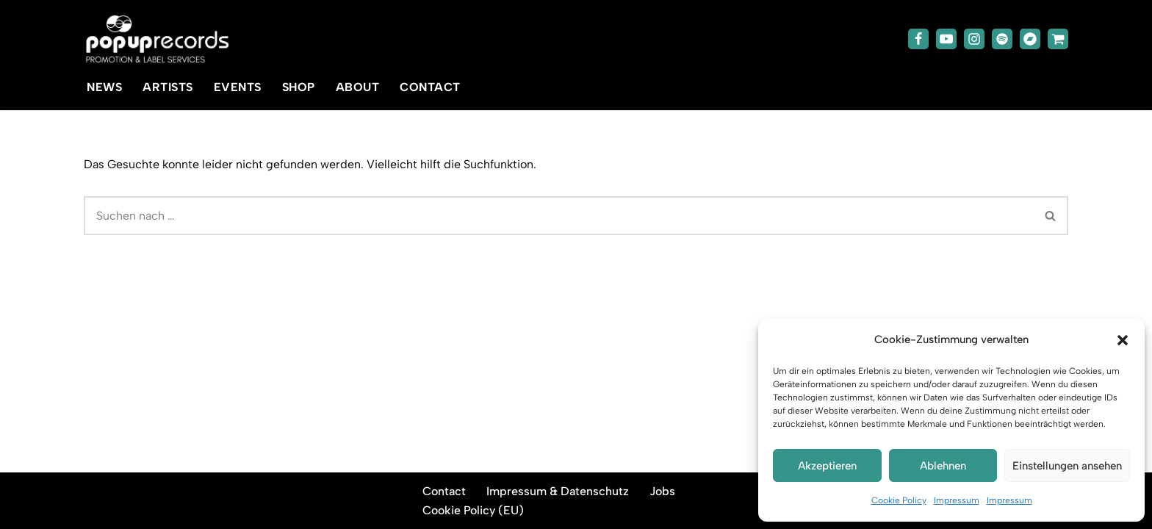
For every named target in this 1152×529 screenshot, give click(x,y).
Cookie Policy (898, 500)
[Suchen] (559, 215)
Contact (430, 87)
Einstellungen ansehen (1067, 465)
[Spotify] (1002, 39)
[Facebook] (918, 39)
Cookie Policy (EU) (473, 510)
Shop (298, 87)
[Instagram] (974, 39)
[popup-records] (157, 39)
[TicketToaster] (1058, 39)
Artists (168, 87)
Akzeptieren (827, 465)
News (104, 87)
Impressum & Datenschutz (557, 491)
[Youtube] (946, 39)
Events (238, 87)
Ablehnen (943, 465)
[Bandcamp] (1030, 39)
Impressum (956, 500)
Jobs (662, 491)
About (358, 87)
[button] (1122, 340)
